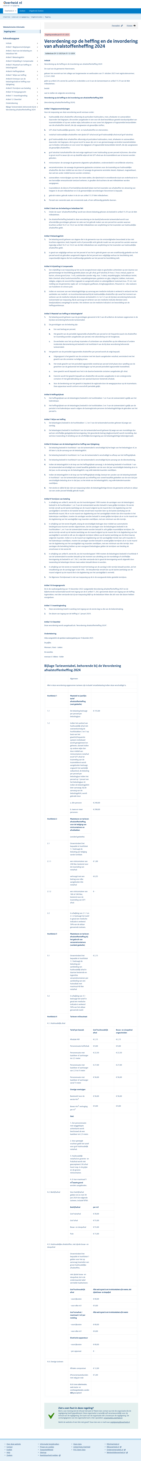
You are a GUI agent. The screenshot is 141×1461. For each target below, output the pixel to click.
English (9, 1450)
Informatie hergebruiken (49, 1444)
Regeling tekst (9, 31)
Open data (77, 1444)
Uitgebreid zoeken (37, 17)
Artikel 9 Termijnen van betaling (18, 88)
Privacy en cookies (47, 1447)
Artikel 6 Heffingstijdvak (15, 71)
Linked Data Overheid (81, 1447)
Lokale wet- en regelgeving (20, 17)
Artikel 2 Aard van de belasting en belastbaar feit (19, 52)
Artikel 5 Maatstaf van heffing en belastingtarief (18, 66)
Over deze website (14, 1444)
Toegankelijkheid (46, 1450)
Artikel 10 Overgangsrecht (16, 92)
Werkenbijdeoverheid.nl (116, 1452)
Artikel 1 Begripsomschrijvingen (18, 47)
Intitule (8, 43)
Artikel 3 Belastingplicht (15, 57)
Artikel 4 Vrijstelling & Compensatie (19, 61)
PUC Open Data (79, 1450)
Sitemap (43, 1452)
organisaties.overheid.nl (113, 1418)
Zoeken (22, 11)
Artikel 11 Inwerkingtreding (16, 95)
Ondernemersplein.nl (115, 1450)
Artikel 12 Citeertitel (13, 99)
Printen (131, 25)
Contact (10, 1447)
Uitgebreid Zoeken (36, 11)
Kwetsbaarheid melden (49, 1455)
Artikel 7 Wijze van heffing (16, 75)
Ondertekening (12, 103)
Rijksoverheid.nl (113, 1447)
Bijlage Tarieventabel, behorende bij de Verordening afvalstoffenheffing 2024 (21, 108)
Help (8, 1452)
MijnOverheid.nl (113, 1444)
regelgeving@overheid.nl (120, 1422)
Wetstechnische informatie (13, 27)
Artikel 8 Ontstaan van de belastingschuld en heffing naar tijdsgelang (18, 82)
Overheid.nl (9, 11)
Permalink (117, 25)
